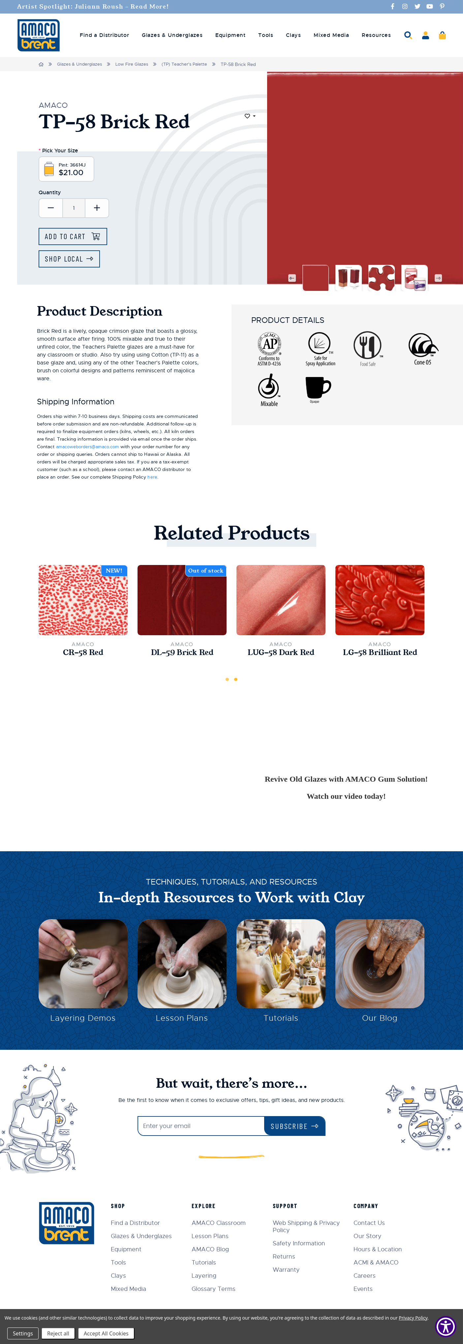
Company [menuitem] (367, 1205)
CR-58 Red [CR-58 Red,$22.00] (83, 654)
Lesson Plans (182, 1020)
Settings (23, 1333)
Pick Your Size (58, 149)
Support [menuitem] (287, 1205)
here (152, 478)
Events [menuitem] (364, 1289)
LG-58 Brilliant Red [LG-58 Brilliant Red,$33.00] (380, 654)
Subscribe (289, 1126)
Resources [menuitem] (376, 35)
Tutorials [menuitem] (207, 1262)
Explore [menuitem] (207, 1205)
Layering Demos (82, 1020)
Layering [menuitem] (207, 1275)
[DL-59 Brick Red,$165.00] (182, 601)
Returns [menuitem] (285, 1256)
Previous (291, 279)
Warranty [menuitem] (287, 1269)
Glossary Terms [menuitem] (216, 1289)
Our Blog (380, 1020)
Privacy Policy (413, 1318)
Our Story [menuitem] (369, 1236)
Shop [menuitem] (121, 1205)
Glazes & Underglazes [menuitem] (172, 35)
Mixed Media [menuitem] (331, 35)
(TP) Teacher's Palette (190, 64)
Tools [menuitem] (265, 35)
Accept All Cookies (106, 1333)
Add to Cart (68, 237)
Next (439, 279)
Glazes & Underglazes (80, 64)
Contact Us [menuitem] (370, 1223)
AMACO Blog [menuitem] (213, 1249)
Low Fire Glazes (135, 64)
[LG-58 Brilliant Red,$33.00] (379, 601)
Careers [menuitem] (366, 1275)
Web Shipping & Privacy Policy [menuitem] (308, 1226)
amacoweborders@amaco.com (91, 448)
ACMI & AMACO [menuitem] (377, 1262)
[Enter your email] (201, 1126)
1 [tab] (227, 680)
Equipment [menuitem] (230, 35)
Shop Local (65, 260)
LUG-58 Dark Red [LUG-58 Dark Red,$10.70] (281, 654)
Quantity (50, 192)
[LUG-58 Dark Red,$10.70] (280, 601)
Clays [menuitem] (293, 35)
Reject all (58, 1333)
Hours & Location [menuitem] (379, 1249)
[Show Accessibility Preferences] (445, 1326)
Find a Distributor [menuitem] (104, 35)
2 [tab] (235, 680)
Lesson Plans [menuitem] (213, 1236)
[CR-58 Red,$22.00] (83, 601)
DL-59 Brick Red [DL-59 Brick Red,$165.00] (182, 654)
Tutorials (281, 1020)
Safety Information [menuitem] (300, 1243)
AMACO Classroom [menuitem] (222, 1223)
